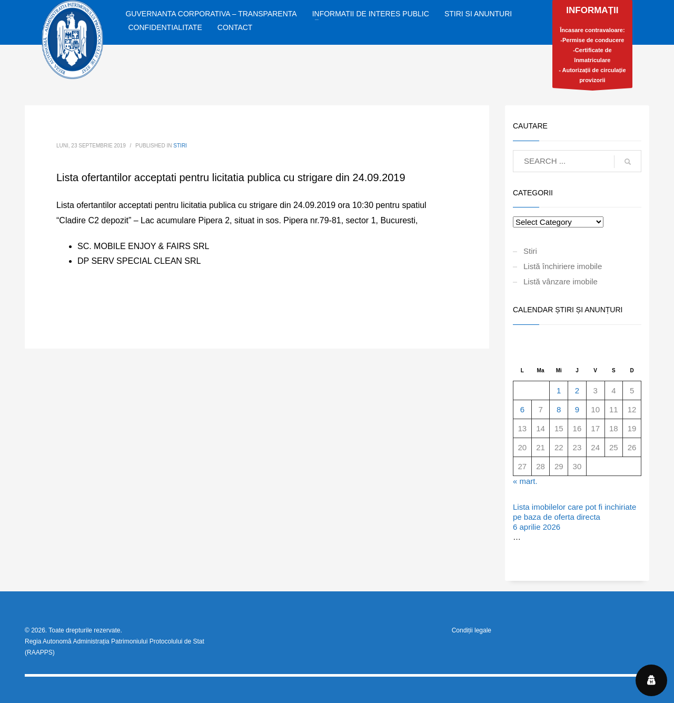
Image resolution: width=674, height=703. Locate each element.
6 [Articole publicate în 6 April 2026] (522, 409)
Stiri (180, 145)
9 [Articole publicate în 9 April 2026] (577, 409)
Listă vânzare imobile (560, 281)
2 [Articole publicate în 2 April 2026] (577, 390)
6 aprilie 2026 (536, 526)
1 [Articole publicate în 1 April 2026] (559, 390)
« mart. (525, 481)
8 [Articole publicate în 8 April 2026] (559, 409)
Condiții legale (471, 630)
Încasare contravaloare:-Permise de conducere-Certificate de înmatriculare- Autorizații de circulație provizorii (592, 46)
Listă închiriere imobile (562, 266)
